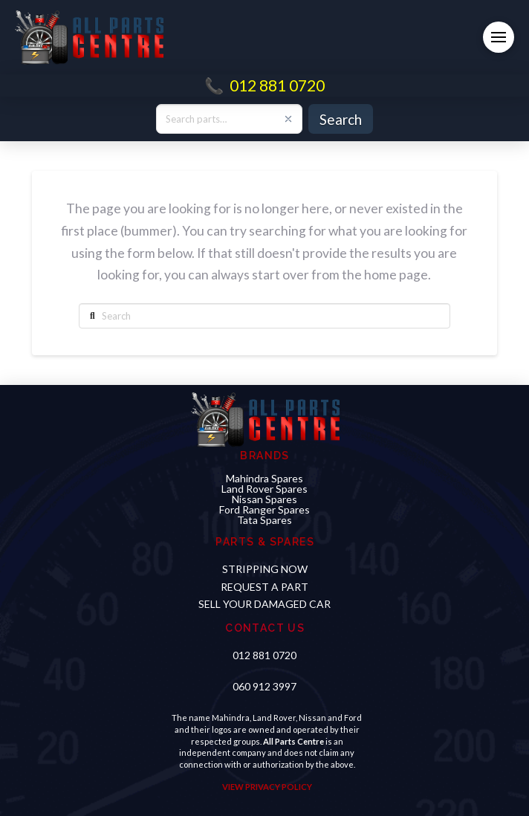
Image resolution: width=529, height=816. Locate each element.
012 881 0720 (277, 85)
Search (340, 119)
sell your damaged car (264, 604)
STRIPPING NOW (265, 569)
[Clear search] (288, 119)
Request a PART (264, 586)
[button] (498, 37)
